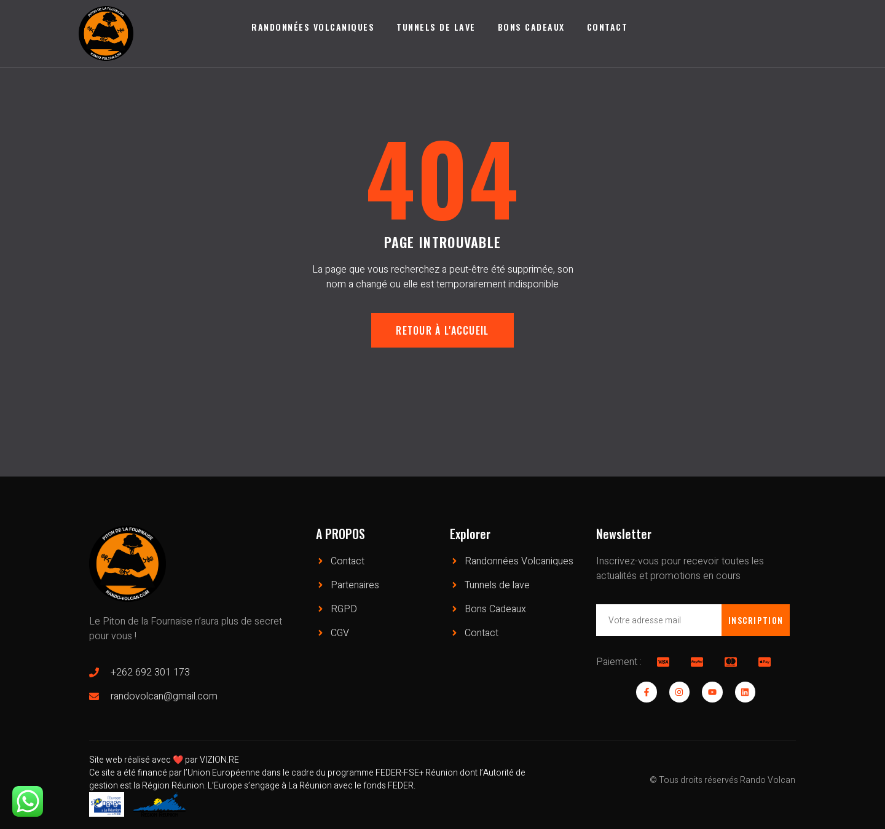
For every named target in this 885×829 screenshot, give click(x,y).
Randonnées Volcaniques (312, 26)
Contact (607, 26)
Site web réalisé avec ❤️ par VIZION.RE (164, 759)
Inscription (755, 619)
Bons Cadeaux (531, 26)
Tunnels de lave (436, 26)
